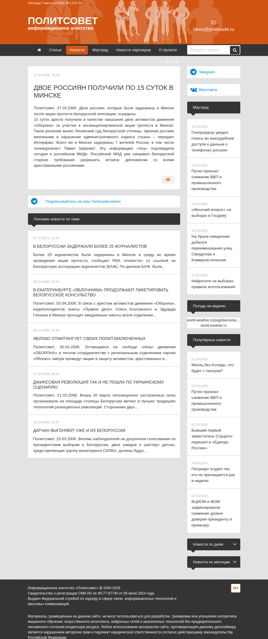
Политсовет (63, 20)
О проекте (168, 50)
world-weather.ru (213, 322)
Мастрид (100, 50)
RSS (171, 62)
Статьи (55, 50)
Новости (77, 50)
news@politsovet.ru (213, 26)
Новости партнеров (133, 50)
